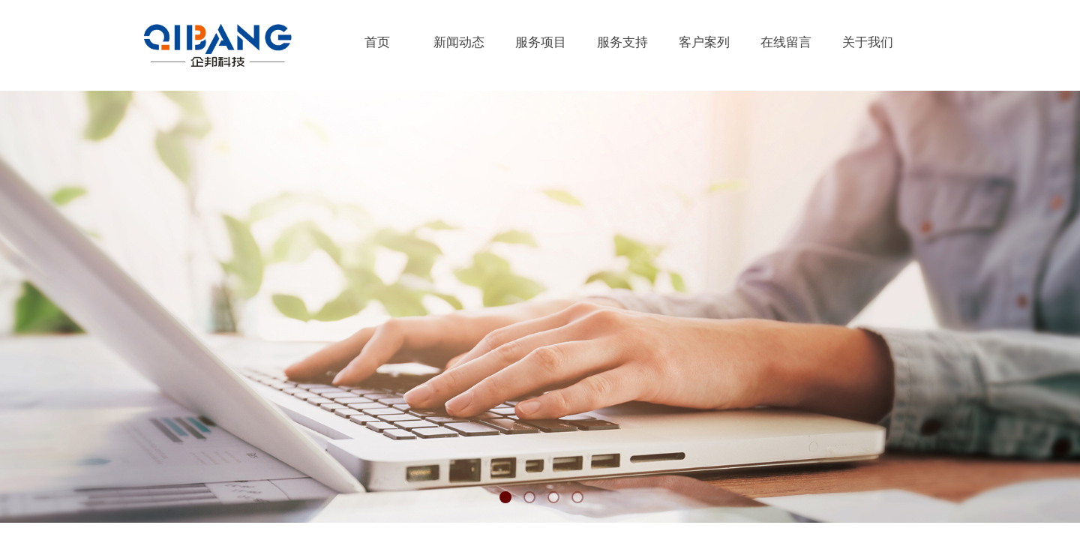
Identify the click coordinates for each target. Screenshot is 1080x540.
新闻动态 (459, 42)
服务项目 (540, 42)
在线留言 (786, 42)
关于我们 (867, 42)
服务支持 (622, 42)
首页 (377, 42)
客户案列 (704, 42)
